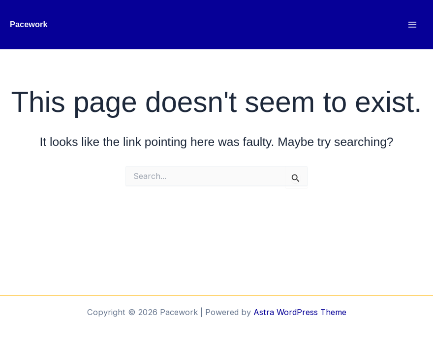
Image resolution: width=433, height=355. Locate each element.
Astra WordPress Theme (299, 312)
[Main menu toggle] (412, 25)
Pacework (29, 24)
